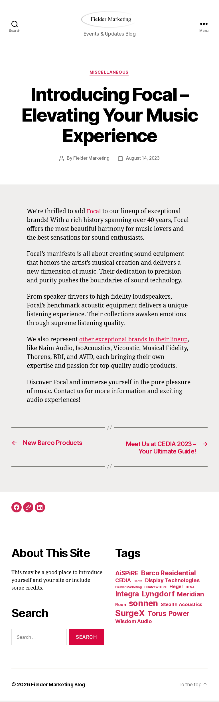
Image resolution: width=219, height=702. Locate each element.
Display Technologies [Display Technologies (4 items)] (172, 581)
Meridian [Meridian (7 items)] (190, 595)
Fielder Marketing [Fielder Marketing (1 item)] (128, 588)
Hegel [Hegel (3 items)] (176, 587)
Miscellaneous (109, 72)
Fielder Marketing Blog (59, 686)
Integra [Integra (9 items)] (127, 595)
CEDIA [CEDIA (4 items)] (123, 581)
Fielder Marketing (90, 158)
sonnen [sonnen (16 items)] (143, 604)
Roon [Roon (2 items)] (120, 605)
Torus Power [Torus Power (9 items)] (168, 614)
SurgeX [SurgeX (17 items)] (130, 614)
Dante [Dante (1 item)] (137, 582)
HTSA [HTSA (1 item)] (190, 588)
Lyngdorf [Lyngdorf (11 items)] (158, 594)
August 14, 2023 (143, 158)
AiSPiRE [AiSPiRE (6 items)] (126, 574)
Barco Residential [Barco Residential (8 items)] (168, 574)
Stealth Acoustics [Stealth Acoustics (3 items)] (181, 605)
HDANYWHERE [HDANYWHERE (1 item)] (155, 588)
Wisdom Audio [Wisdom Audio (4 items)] (133, 622)
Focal (94, 211)
